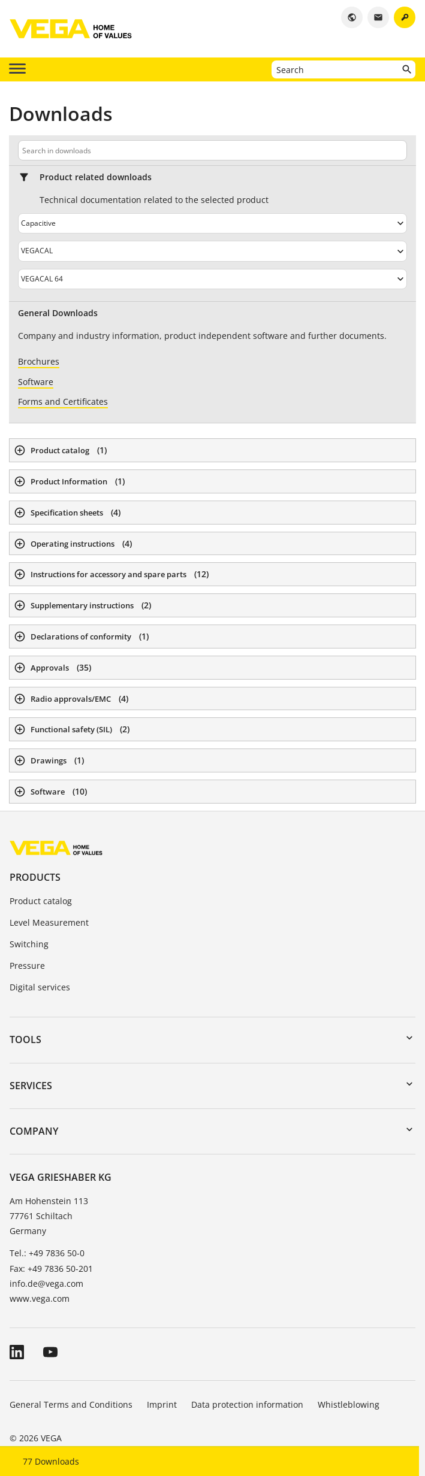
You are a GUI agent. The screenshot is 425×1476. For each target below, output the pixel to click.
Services (31, 1085)
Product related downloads (96, 177)
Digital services (40, 987)
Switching (29, 944)
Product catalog (41, 901)
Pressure (27, 965)
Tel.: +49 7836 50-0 (47, 1253)
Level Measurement (49, 922)
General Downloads (58, 313)
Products (35, 877)
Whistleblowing (348, 1404)
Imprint (162, 1404)
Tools (25, 1039)
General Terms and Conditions (71, 1404)
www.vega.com (40, 1298)
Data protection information (247, 1404)
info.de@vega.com (46, 1283)
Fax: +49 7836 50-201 (51, 1268)
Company (34, 1131)
